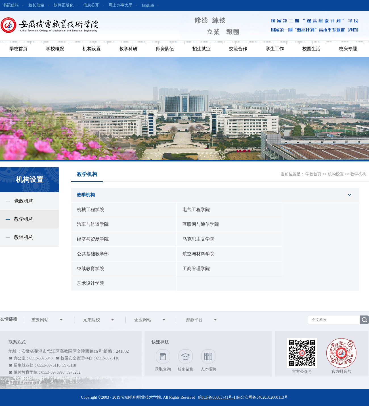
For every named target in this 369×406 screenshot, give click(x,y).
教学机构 (23, 219)
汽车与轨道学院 (93, 224)
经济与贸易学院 (93, 239)
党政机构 (23, 201)
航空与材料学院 (198, 253)
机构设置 (92, 48)
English (148, 5)
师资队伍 (165, 48)
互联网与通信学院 (201, 224)
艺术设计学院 (90, 283)
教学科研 (128, 48)
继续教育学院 (90, 268)
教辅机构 (23, 237)
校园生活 (311, 48)
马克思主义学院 (198, 239)
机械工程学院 (90, 209)
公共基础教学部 (93, 253)
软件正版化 (64, 5)
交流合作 (238, 48)
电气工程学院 (196, 209)
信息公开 (91, 5)
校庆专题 (348, 48)
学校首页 (18, 48)
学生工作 (275, 48)
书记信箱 (11, 5)
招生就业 (201, 48)
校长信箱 (36, 5)
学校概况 (55, 48)
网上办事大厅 (120, 5)
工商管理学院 (196, 268)
